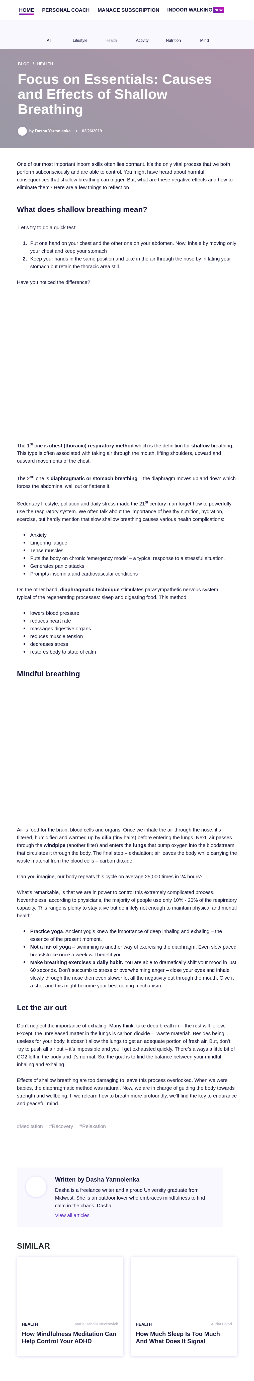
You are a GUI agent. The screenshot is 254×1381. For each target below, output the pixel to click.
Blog (24, 64)
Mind (204, 35)
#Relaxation (92, 1126)
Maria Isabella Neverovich (96, 1324)
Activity (142, 35)
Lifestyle (80, 35)
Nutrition (173, 35)
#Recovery (61, 1126)
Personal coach (66, 10)
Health (111, 35)
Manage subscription (128, 10)
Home (26, 10)
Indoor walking (195, 10)
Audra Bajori (221, 1324)
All (49, 35)
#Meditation (30, 1126)
